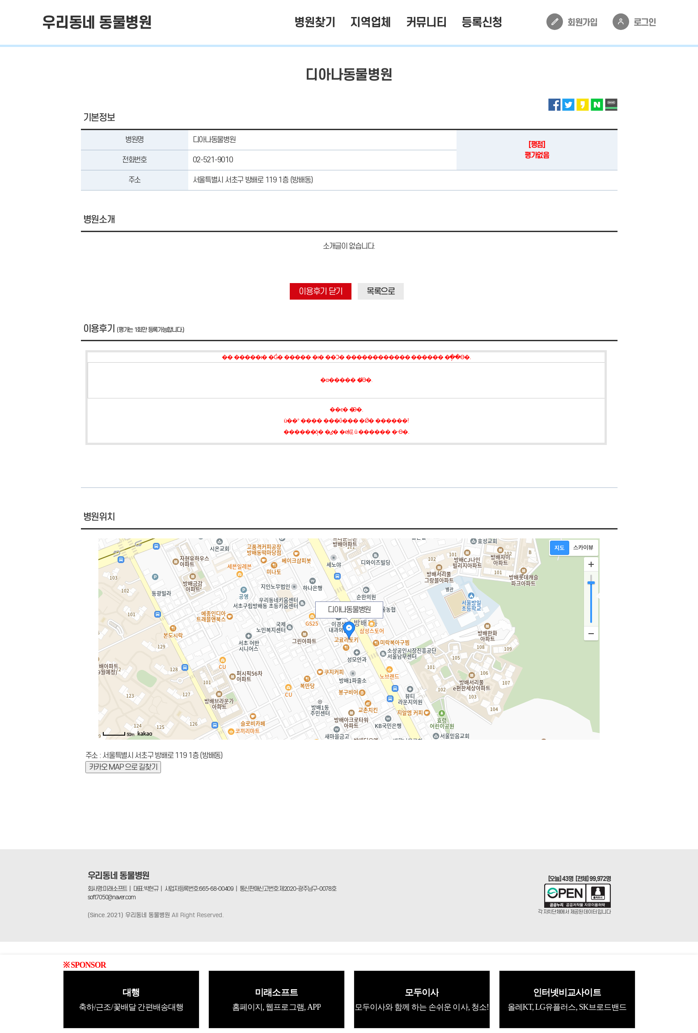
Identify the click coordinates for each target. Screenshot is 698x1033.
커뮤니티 (426, 22)
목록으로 (381, 291)
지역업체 (370, 22)
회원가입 (571, 21)
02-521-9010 (213, 160)
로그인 (634, 21)
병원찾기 (314, 22)
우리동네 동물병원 (97, 22)
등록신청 (481, 22)
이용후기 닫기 (321, 291)
